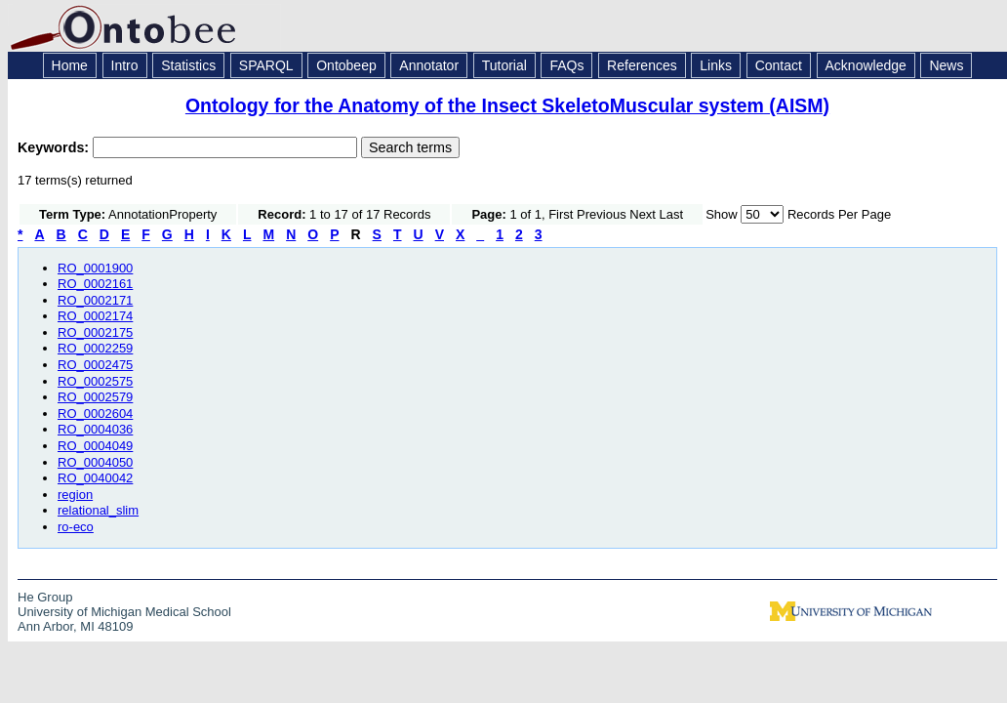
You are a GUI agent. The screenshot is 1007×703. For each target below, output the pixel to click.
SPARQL (266, 65)
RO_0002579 (95, 397)
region (75, 494)
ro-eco (76, 526)
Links (716, 65)
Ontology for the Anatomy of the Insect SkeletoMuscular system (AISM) (507, 105)
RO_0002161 (95, 283)
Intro (125, 65)
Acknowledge (866, 65)
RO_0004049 (95, 445)
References (642, 65)
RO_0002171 (95, 300)
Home (70, 65)
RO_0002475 (95, 364)
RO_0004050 (95, 462)
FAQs (566, 65)
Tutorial (504, 65)
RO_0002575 (95, 381)
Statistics (188, 65)
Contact (778, 65)
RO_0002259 (95, 348)
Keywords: (55, 147)
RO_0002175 (95, 332)
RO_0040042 (95, 478)
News (946, 65)
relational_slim (98, 510)
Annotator (429, 65)
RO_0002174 (95, 316)
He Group (45, 597)
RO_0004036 (95, 429)
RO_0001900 (95, 268)
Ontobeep (346, 65)
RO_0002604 (95, 413)
